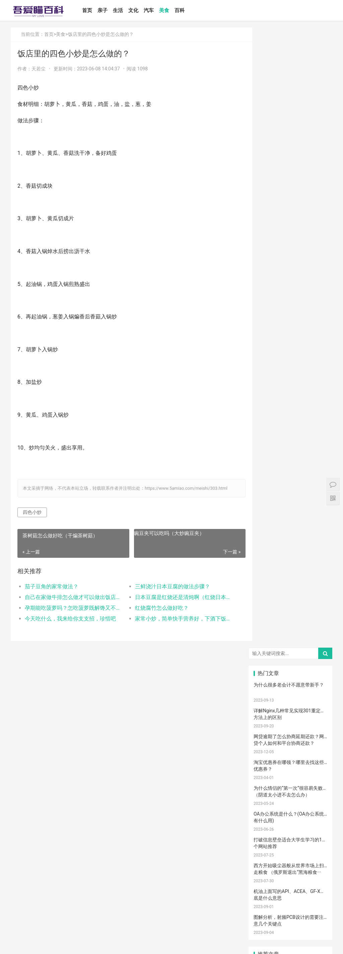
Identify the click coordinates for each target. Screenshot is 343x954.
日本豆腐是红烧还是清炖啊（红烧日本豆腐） (177, 597)
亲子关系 (291, 603)
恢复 (266, 771)
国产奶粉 (266, 583)
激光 (290, 880)
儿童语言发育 (267, 781)
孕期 (290, 840)
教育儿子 (291, 712)
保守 (266, 761)
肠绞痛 (290, 662)
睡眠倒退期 (267, 811)
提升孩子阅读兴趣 (267, 751)
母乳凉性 (316, 672)
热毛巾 (315, 791)
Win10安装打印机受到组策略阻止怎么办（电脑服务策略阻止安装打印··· (289, 378)
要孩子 (266, 840)
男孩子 (315, 712)
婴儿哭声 (316, 633)
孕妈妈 (315, 623)
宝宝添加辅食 (292, 830)
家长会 (290, 821)
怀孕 (315, 692)
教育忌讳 (266, 722)
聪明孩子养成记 (292, 771)
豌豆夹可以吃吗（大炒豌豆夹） (164, 533)
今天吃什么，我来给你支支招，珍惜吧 (70, 618)
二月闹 (315, 574)
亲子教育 (291, 593)
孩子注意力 (267, 593)
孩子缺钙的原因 (292, 751)
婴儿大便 (316, 890)
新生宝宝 (316, 593)
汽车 (152, 10)
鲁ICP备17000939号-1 (131, 943)
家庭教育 (266, 741)
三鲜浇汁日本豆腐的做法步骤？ (167, 586)
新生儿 (266, 732)
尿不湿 (266, 603)
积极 (315, 682)
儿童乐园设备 (317, 840)
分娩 (290, 732)
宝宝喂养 (266, 574)
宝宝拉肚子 (267, 821)
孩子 (290, 682)
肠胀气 (315, 662)
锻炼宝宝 (266, 870)
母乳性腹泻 (267, 633)
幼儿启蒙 (316, 653)
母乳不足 (291, 672)
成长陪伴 (291, 870)
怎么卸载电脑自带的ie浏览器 (284, 423)
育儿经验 (291, 692)
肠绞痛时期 (292, 811)
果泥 (315, 830)
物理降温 (291, 791)
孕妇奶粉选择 (267, 899)
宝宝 (290, 574)
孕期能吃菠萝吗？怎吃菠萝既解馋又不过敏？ (72, 608)
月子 (266, 623)
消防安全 (266, 860)
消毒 (290, 761)
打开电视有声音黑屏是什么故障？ (289, 449)
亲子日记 (316, 583)
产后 (315, 613)
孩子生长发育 (292, 653)
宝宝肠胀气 (292, 741)
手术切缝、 (317, 880)
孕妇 (290, 623)
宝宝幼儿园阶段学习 (317, 860)
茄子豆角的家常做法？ (51, 586)
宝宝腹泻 (316, 741)
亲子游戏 (266, 613)
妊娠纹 (290, 613)
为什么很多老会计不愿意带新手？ (289, 64)
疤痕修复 (316, 870)
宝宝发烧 (291, 643)
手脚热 (315, 643)
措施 (266, 692)
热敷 (290, 801)
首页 (90, 10)
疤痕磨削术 (267, 880)
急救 (290, 850)
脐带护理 (316, 751)
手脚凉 (266, 653)
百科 (183, 10)
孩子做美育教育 (292, 860)
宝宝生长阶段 (267, 890)
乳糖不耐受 (292, 633)
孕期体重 (266, 791)
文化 (136, 10)
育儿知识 (266, 662)
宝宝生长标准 (267, 643)
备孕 (266, 702)
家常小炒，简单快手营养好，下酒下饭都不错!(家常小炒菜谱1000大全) (177, 618)
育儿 (266, 682)
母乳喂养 (266, 672)
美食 (167, 10)
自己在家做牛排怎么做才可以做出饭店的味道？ (72, 597)
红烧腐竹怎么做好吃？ (156, 608)
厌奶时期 (316, 811)
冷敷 (315, 801)
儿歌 (315, 702)
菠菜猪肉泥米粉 (317, 722)
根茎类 (266, 830)
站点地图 (159, 943)
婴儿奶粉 (291, 583)
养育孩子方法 (267, 712)
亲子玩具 (291, 702)
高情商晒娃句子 (317, 603)
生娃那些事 (317, 732)
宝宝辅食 (291, 722)
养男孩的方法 (317, 771)
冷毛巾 (266, 801)
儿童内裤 (316, 850)
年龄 (315, 781)
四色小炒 (32, 512)
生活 (121, 10)
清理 (315, 761)
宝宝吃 (315, 821)
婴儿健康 (291, 890)
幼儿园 (290, 781)
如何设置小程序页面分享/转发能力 (290, 345)
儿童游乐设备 (267, 850)
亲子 (105, 10)
